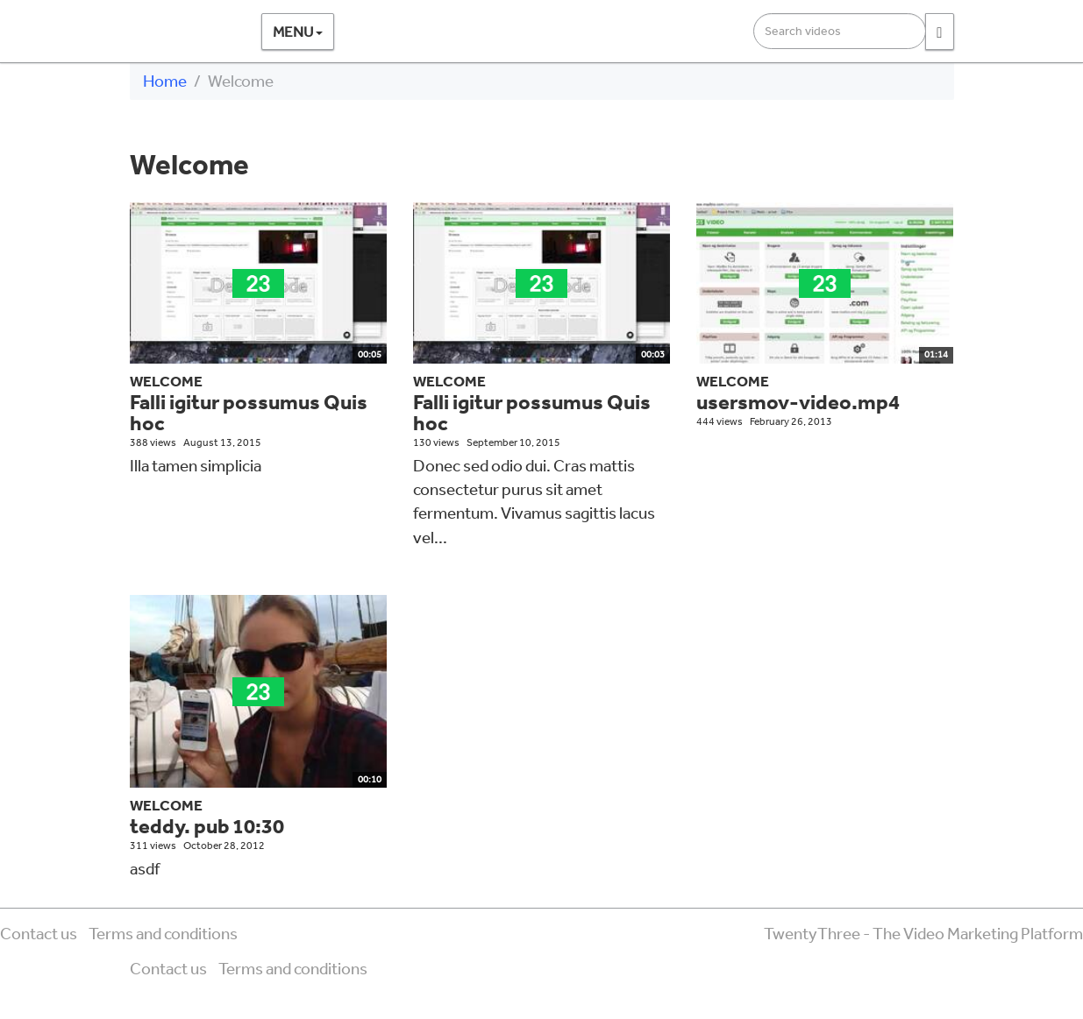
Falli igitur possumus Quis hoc (248, 412)
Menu (298, 31)
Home (165, 80)
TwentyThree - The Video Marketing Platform (923, 933)
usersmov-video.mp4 (798, 401)
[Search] (939, 31)
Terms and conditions (163, 933)
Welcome (166, 381)
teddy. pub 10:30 (207, 826)
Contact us (38, 933)
